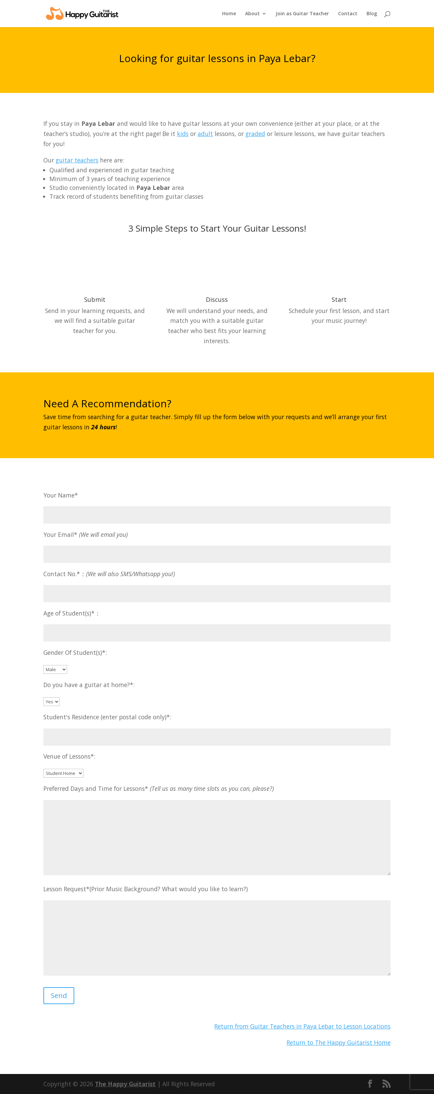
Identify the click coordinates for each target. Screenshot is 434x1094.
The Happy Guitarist (125, 1084)
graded (255, 134)
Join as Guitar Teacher (302, 14)
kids (183, 134)
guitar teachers (77, 160)
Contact (347, 14)
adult (205, 134)
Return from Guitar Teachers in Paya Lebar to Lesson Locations (302, 1026)
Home (229, 14)
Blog (372, 14)
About (252, 14)
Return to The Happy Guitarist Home (339, 1042)
